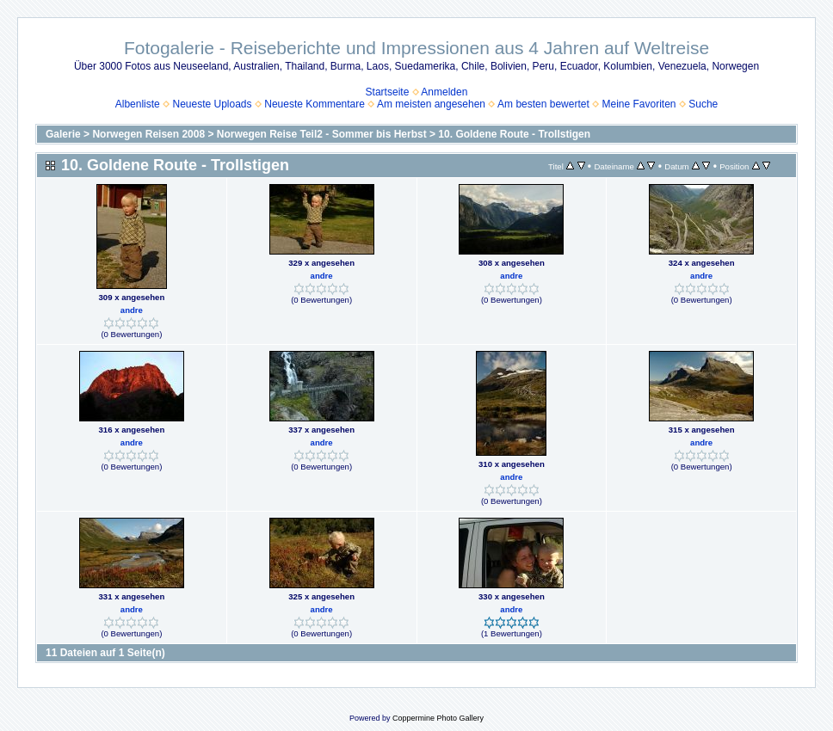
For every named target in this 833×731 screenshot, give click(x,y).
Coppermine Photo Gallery (438, 718)
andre (131, 310)
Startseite (388, 92)
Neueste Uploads (211, 104)
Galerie (63, 134)
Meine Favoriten (639, 104)
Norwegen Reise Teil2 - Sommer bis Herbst (322, 134)
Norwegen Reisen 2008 (148, 134)
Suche (703, 104)
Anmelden (444, 92)
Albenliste (137, 104)
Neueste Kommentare (314, 104)
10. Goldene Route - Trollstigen (514, 134)
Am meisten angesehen (431, 104)
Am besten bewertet (543, 104)
